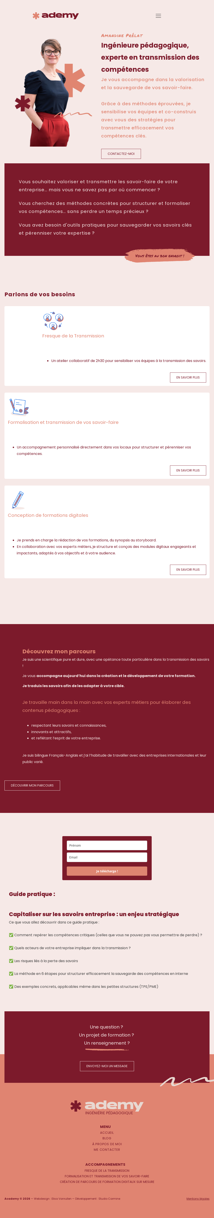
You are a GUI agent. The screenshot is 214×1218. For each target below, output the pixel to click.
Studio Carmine (109, 1199)
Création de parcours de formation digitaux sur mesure (107, 1182)
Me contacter (107, 1149)
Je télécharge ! (107, 871)
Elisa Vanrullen (61, 1199)
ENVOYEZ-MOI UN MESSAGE (107, 1066)
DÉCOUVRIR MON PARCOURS (32, 785)
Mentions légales (198, 1199)
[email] (107, 857)
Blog (107, 1138)
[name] (107, 845)
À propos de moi (107, 1144)
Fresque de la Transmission (107, 1170)
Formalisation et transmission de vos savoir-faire (107, 1176)
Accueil (107, 1132)
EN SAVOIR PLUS (188, 377)
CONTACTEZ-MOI (121, 153)
